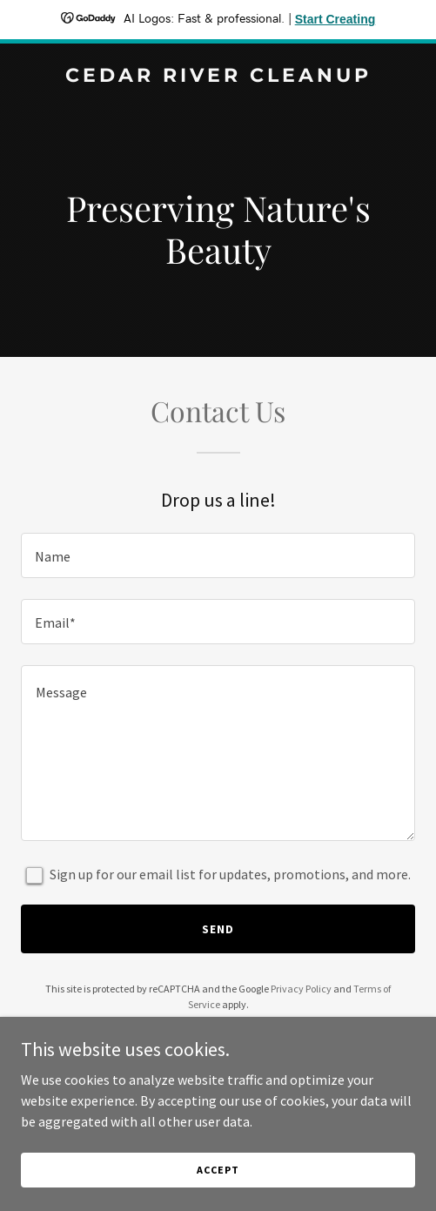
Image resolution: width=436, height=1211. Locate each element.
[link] (218, 76)
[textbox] (218, 555)
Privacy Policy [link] (301, 988)
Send (218, 929)
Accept (217, 1169)
